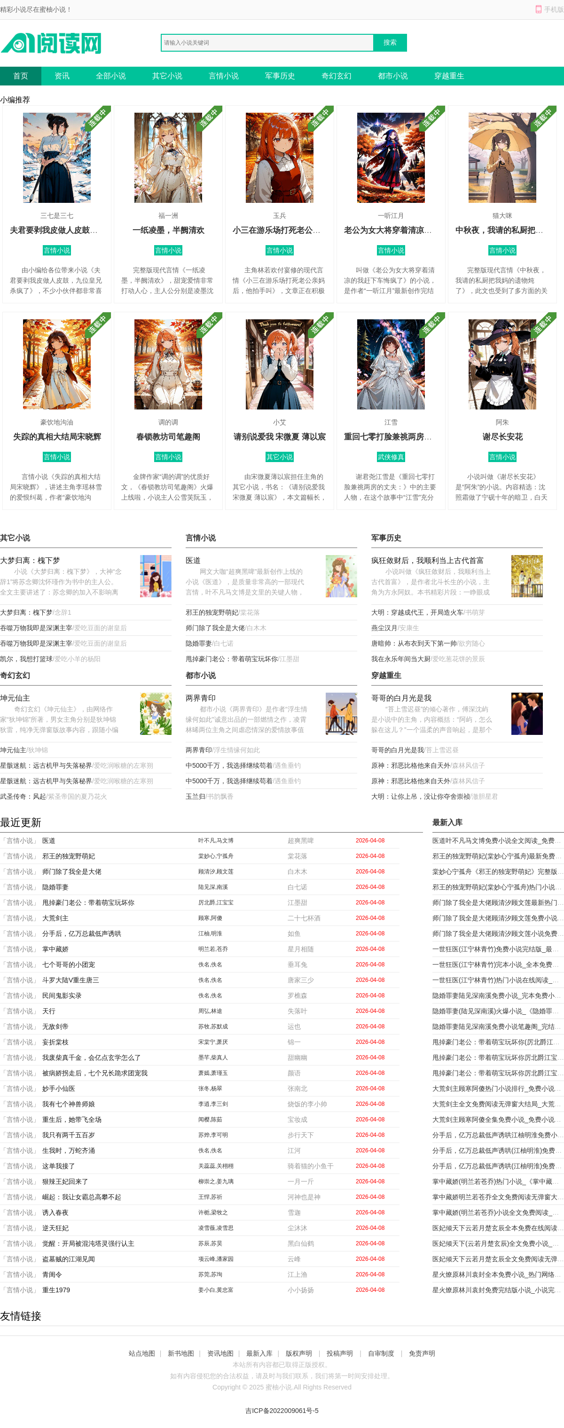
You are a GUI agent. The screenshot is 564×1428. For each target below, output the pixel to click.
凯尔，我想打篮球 (26, 659)
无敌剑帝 (55, 1026)
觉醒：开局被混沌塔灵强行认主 (88, 1243)
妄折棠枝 (55, 1042)
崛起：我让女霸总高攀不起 (81, 1197)
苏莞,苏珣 (210, 1274)
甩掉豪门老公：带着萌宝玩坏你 (232, 659)
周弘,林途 (210, 1011)
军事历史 (280, 76)
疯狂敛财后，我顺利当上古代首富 (427, 560)
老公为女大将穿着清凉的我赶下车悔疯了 (416, 230)
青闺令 (52, 1274)
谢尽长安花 (503, 436)
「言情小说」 (19, 840)
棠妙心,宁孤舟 (216, 856)
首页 (20, 76)
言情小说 (224, 76)
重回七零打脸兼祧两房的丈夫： (400, 436)
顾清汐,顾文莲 (216, 871)
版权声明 (299, 1353)
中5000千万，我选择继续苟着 (229, 765)
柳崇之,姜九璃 (216, 1181)
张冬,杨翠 (210, 1088)
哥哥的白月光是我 (401, 698)
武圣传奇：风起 (23, 796)
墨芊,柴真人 (213, 1057)
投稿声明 (340, 1353)
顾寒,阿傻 (210, 918)
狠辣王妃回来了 (65, 1181)
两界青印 (201, 698)
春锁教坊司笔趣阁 (168, 436)
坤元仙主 (15, 698)
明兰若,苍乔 (213, 949)
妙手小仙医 (58, 1088)
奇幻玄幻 (336, 76)
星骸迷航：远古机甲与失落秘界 (46, 765)
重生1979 (56, 1290)
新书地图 (181, 1353)
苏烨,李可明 (213, 1135)
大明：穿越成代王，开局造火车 (417, 612)
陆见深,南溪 (213, 887)
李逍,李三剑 (213, 1104)
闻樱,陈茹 (210, 1119)
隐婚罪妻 (199, 643)
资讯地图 (220, 1353)
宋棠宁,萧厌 (213, 1042)
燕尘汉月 (384, 628)
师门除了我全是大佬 (215, 628)
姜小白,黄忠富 (216, 1290)
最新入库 (259, 1353)
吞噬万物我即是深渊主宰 (36, 628)
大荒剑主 (55, 918)
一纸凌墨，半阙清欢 (168, 230)
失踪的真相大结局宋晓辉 (57, 436)
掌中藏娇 (55, 949)
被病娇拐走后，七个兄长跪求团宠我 (95, 1073)
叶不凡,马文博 (216, 840)
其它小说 (167, 76)
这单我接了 (58, 1166)
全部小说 (111, 76)
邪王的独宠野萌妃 (212, 612)
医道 (193, 560)
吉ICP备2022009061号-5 (282, 1410)
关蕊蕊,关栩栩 (216, 1166)
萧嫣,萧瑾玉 (213, 1073)
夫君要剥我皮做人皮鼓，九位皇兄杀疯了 (82, 230)
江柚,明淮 (210, 933)
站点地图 (142, 1353)
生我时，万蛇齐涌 (68, 1150)
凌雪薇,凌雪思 (216, 1228)
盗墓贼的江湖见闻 (68, 1259)
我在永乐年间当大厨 (401, 659)
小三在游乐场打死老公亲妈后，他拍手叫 (304, 230)
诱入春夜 (55, 1212)
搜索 (390, 42)
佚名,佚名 (210, 964)
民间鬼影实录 (62, 995)
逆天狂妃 (55, 1228)
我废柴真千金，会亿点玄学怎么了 (91, 1057)
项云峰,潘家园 (216, 1259)
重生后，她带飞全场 (72, 1119)
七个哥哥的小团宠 (68, 964)
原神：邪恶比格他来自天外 (410, 765)
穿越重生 (449, 76)
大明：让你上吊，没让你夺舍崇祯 (420, 796)
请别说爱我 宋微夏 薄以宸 (280, 436)
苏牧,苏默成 (213, 1026)
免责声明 (422, 1353)
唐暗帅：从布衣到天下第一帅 (414, 643)
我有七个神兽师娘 (68, 1104)
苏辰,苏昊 (210, 1243)
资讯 (62, 76)
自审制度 (381, 1353)
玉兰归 (195, 796)
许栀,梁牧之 (213, 1212)
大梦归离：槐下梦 (30, 560)
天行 (48, 1011)
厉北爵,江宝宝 (216, 902)
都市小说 (393, 76)
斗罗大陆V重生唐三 (70, 980)
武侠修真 (391, 457)
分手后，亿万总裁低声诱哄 (81, 933)
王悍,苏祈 (210, 1197)
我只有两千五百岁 (68, 1135)
